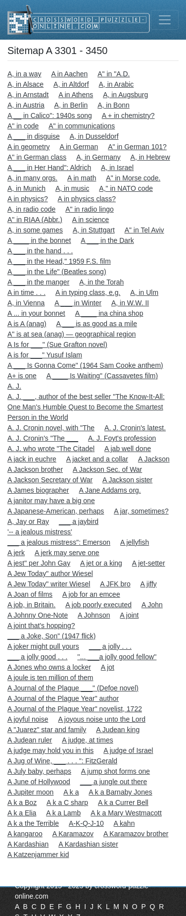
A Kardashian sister (88, 844)
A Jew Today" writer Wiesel (48, 584)
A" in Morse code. (133, 178)
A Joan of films (29, 594)
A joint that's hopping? (41, 626)
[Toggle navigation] (165, 20)
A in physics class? (87, 199)
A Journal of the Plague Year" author (63, 698)
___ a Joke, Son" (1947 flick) (51, 636)
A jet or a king (101, 563)
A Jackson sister (127, 480)
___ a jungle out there (113, 782)
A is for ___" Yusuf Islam (44, 355)
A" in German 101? (137, 147)
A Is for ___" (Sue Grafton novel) (57, 344)
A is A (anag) (26, 324)
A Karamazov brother (136, 834)
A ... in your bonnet (36, 313)
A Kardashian (27, 844)
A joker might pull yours (43, 646)
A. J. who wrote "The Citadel (50, 449)
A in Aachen (69, 74)
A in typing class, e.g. (88, 292)
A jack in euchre (31, 459)
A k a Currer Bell (123, 802)
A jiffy (148, 584)
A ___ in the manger (38, 282)
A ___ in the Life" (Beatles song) (56, 272)
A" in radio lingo (89, 209)
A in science (90, 220)
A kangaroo (25, 834)
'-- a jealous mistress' (39, 532)
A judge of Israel (128, 750)
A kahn (124, 823)
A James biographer (38, 490)
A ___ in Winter (77, 303)
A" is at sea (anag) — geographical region (71, 334)
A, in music (72, 188)
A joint (129, 615)
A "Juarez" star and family (46, 730)
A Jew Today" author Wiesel (50, 573)
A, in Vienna (26, 303)
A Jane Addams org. (109, 490)
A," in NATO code (126, 188)
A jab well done (127, 449)
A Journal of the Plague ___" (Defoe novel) (73, 688)
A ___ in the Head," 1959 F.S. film (59, 261)
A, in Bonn (113, 105)
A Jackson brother (35, 469)
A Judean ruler (29, 740)
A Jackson (154, 459)
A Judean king (118, 730)
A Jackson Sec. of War (107, 469)
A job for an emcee (91, 594)
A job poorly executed (98, 605)
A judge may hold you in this (50, 750)
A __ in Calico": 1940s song (49, 115)
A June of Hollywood (38, 782)
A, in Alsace (25, 84)
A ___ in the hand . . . (40, 251)
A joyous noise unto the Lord (101, 719)
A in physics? (27, 199)
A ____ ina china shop (109, 313)
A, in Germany (98, 157)
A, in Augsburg (125, 95)
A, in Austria (26, 105)
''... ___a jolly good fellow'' (116, 657)
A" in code (23, 126)
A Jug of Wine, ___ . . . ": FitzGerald (62, 761)
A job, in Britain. (31, 605)
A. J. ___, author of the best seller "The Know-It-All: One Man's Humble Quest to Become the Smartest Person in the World (86, 407)
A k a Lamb (63, 813)
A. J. (14, 386)
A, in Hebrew (150, 157)
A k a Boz (22, 802)
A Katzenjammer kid (38, 855)
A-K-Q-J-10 (86, 823)
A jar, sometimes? (141, 511)
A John (152, 605)
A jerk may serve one (67, 553)
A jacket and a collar (97, 459)
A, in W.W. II (130, 303)
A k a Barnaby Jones (120, 792)
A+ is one (22, 376)
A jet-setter (148, 563)
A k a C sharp (67, 802)
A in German (79, 147)
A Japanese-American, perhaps (55, 511)
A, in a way (24, 74)
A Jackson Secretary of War (50, 480)
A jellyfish (134, 542)
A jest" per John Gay (38, 563)
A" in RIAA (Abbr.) (34, 220)
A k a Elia (21, 813)
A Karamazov (72, 834)
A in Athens (75, 95)
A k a (71, 792)
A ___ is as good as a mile (96, 324)
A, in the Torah (101, 282)
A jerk (16, 553)
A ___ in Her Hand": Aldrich (49, 168)
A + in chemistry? (128, 115)
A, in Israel (117, 168)
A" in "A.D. (113, 74)
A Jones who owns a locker (49, 667)
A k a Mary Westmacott (126, 813)
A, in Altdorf (71, 84)
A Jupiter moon (30, 792)
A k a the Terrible (33, 823)
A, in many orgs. (32, 178)
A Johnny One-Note (37, 615)
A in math (81, 178)
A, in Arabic (116, 84)
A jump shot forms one (115, 771)
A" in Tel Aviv (144, 230)
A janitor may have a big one (51, 501)
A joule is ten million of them (50, 678)
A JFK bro (115, 584)
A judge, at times (87, 740)
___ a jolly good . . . (37, 657)
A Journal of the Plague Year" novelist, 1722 (74, 709)
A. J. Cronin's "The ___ (42, 438)
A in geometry (28, 147)
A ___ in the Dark (107, 240)
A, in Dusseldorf (94, 136)
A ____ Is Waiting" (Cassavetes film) (102, 376)
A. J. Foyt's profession (122, 438)
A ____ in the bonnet (39, 240)
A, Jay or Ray (28, 521)
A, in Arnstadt (27, 95)
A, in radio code (31, 209)
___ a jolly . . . (110, 646)
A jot (107, 667)
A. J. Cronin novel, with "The (50, 428)
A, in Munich (26, 188)
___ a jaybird (78, 521)
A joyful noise (27, 719)
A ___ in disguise (33, 136)
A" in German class (36, 157)
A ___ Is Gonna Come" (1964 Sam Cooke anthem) (85, 365)
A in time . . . (26, 292)
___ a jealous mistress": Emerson (58, 542)
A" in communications (81, 126)
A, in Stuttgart (94, 230)
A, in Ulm (144, 292)
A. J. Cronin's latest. (135, 428)
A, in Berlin (71, 105)
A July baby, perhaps (39, 771)
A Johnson (94, 615)
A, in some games (35, 230)
